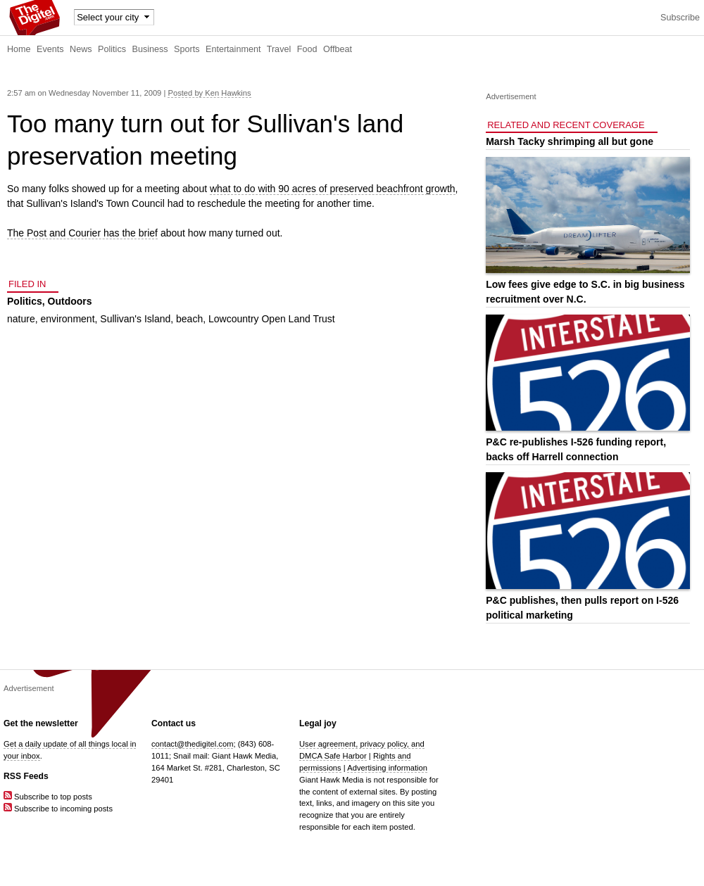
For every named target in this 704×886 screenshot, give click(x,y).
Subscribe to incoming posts (58, 808)
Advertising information (387, 768)
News (81, 49)
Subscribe (680, 18)
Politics (112, 49)
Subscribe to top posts (48, 796)
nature (21, 318)
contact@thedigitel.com (192, 744)
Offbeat (337, 49)
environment (67, 318)
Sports (186, 49)
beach (189, 318)
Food (307, 49)
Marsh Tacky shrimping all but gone (569, 141)
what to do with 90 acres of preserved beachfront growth (332, 188)
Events (50, 49)
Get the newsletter (41, 723)
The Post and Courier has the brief (82, 233)
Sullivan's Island (135, 318)
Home (19, 49)
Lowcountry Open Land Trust (271, 318)
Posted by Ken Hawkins (209, 93)
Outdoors (70, 301)
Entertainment (233, 49)
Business (150, 49)
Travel (279, 49)
